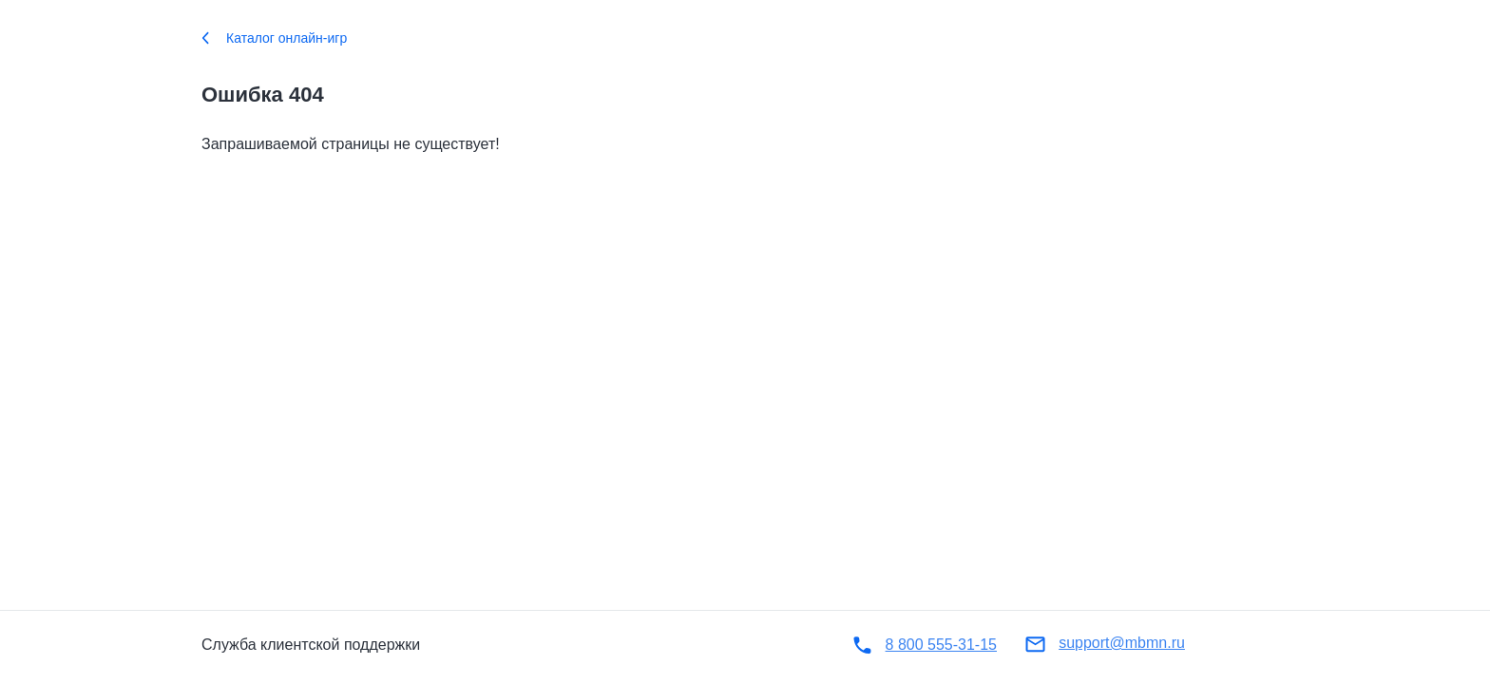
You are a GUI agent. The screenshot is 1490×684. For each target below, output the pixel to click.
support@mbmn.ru (1122, 643)
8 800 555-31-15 (941, 644)
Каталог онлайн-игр (274, 38)
